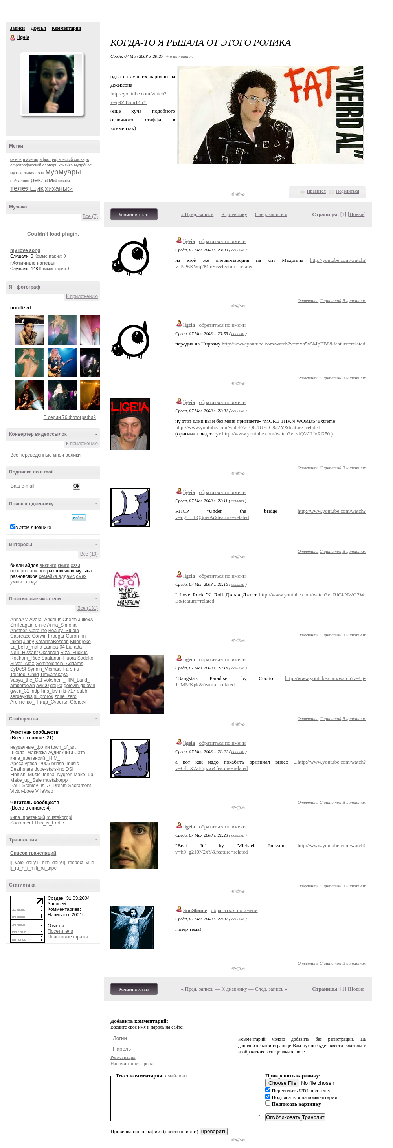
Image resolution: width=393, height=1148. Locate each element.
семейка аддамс (57, 576)
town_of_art (63, 747)
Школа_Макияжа (28, 752)
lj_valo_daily (23, 862)
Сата (79, 752)
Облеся (78, 702)
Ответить (308, 300)
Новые (356, 214)
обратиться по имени (222, 241)
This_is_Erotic (49, 823)
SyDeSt (18, 669)
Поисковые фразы (68, 937)
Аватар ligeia (51, 84)
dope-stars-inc (49, 769)
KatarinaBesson (52, 641)
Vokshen (53, 680)
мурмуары (63, 172)
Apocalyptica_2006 (30, 763)
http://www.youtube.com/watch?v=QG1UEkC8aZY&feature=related (247, 427)
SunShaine (195, 910)
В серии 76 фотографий (70, 417)
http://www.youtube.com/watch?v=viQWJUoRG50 (276, 434)
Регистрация (123, 1057)
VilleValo (44, 791)
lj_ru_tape (46, 868)
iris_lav (50, 691)
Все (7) (90, 216)
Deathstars (21, 769)
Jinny (28, 641)
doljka (56, 685)
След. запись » (271, 214)
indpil (36, 691)
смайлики (176, 1076)
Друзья (38, 28)
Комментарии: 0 (50, 256)
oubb (82, 691)
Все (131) (87, 608)
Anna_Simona (61, 625)
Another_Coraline (28, 630)
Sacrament (79, 785)
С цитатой (330, 300)
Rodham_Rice (25, 658)
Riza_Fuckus (73, 652)
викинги (48, 565)
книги (64, 565)
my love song (25, 250)
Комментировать (134, 214)
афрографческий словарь (33, 165)
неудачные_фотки (30, 747)
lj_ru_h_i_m (22, 868)
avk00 (42, 685)
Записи (17, 28)
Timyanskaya (54, 674)
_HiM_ (53, 758)
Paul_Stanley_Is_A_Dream (38, 785)
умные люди (23, 582)
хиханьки (59, 188)
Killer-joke (80, 641)
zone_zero (66, 696)
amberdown (22, 685)
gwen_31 (19, 691)
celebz (16, 159)
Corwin (39, 636)
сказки (64, 181)
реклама (44, 180)
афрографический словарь (64, 159)
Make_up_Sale (26, 780)
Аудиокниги (60, 752)
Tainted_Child (24, 674)
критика (66, 165)
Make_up (83, 774)
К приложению (82, 296)
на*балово (19, 181)
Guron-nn (76, 636)
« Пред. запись (197, 214)
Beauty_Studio (63, 630)
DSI (69, 769)
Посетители (60, 931)
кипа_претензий (27, 758)
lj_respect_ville (78, 862)
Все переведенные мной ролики (45, 455)
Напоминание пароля (131, 1063)
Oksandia (49, 652)
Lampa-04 (54, 647)
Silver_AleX (22, 663)
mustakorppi (55, 780)
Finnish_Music (25, 774)
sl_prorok (43, 696)
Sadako (85, 658)
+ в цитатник (179, 56)
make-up (30, 159)
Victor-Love (22, 791)
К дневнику (234, 214)
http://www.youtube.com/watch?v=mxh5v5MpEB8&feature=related (293, 344)
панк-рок (36, 571)
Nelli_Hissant (24, 652)
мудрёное (83, 165)
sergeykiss (21, 696)
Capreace (20, 636)
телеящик (27, 188)
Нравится (316, 191)
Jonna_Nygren (57, 774)
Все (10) (89, 554)
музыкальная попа (27, 173)
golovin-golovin (79, 685)
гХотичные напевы (32, 263)
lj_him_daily (49, 862)
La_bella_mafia (26, 647)
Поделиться (347, 191)
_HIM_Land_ (76, 680)
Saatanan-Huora (58, 658)
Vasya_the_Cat (26, 680)
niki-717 (67, 691)
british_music (65, 763)
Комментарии (66, 28)
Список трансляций (33, 853)
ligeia (13, 38)
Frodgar (56, 636)
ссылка (237, 249)
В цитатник (354, 300)
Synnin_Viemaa (44, 669)
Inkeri (16, 641)
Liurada (74, 647)
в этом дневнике (33, 527)
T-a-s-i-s (70, 669)
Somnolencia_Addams (59, 663)
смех (81, 576)
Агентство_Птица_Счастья (39, 702)
